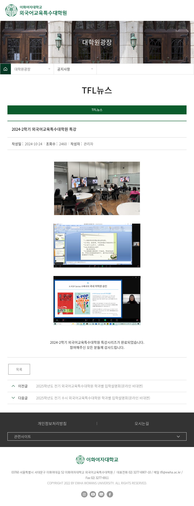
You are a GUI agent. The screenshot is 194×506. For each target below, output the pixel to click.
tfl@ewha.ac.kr (170, 472)
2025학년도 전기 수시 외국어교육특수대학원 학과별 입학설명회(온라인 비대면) (93, 397)
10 (149, 472)
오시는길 (142, 423)
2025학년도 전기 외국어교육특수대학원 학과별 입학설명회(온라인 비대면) (89, 385)
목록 (19, 369)
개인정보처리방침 (52, 423)
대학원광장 (22, 69)
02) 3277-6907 (137, 472)
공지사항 (63, 69)
